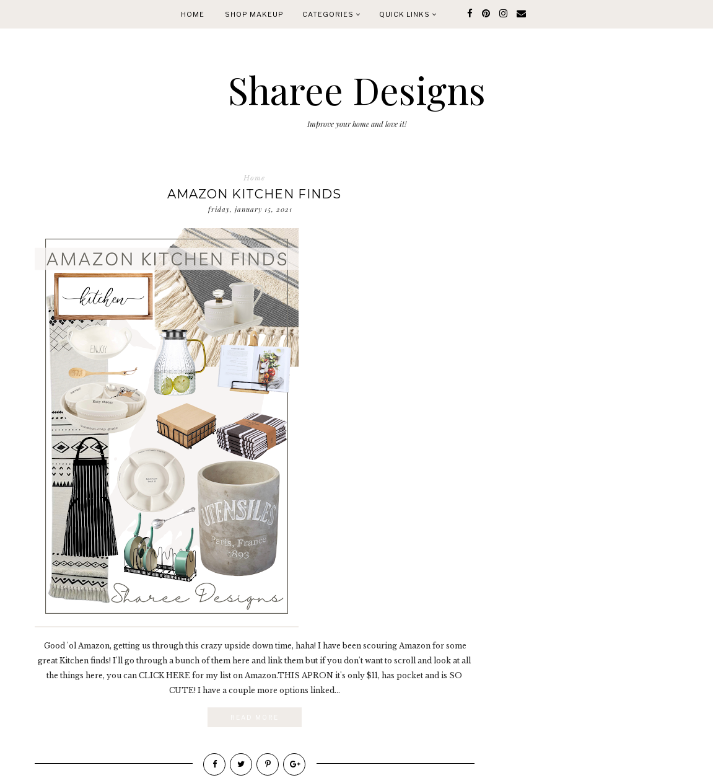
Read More (254, 717)
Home (192, 14)
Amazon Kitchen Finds (254, 194)
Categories (331, 14)
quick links (408, 14)
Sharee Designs (357, 89)
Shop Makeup (254, 14)
